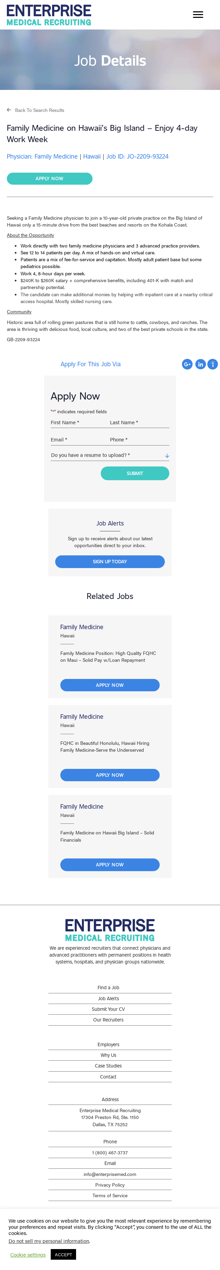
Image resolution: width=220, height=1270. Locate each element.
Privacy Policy (110, 1184)
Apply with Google (187, 364)
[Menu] (198, 15)
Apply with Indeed (213, 364)
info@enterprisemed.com (110, 1173)
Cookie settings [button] (28, 1254)
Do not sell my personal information (49, 1240)
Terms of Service (110, 1195)
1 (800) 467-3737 (110, 1152)
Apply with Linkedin (201, 364)
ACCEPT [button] (63, 1254)
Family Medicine (81, 627)
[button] (35, 110)
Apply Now (110, 685)
